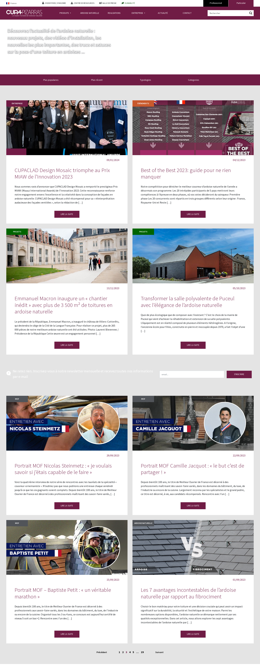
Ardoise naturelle (143, 523)
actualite (22, 22)
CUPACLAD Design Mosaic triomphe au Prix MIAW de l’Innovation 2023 (62, 173)
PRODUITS (64, 13)
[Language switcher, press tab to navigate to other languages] (21, 3)
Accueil (10, 22)
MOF (17, 399)
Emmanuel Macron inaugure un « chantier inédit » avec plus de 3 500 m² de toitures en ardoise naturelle (63, 305)
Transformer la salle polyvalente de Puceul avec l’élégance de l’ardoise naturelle (187, 301)
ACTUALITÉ (163, 13)
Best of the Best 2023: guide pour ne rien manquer (186, 173)
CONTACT (187, 13)
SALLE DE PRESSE (109, 3)
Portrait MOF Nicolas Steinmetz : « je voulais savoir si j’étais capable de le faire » (63, 469)
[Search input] (228, 13)
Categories (195, 80)
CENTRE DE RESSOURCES (84, 3)
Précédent (102, 652)
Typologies (147, 80)
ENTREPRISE (138, 13)
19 (142, 652)
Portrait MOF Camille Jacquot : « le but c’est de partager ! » (192, 469)
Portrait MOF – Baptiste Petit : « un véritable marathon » (63, 593)
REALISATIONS (114, 13)
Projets (17, 231)
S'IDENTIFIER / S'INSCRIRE (55, 3)
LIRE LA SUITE (67, 214)
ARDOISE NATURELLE (89, 13)
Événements (143, 103)
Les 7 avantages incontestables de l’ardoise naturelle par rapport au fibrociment (188, 593)
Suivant (159, 652)
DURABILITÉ (130, 3)
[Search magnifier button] (251, 13)
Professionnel (216, 3)
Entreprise (17, 103)
